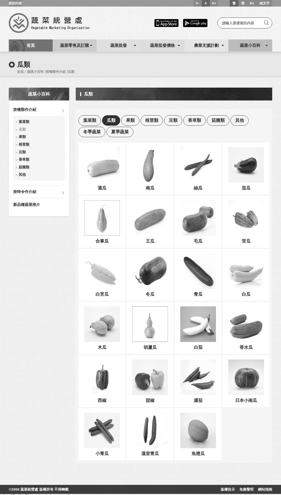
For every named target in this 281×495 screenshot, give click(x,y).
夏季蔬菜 (120, 131)
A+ (214, 3)
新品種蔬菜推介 (26, 204)
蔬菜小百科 (35, 71)
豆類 (22, 152)
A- (197, 3)
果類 (22, 137)
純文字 (264, 3)
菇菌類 (24, 167)
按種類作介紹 (56, 71)
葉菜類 (24, 122)
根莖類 (24, 144)
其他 (22, 174)
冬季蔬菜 (92, 131)
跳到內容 (15, 3)
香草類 (24, 159)
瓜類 (71, 71)
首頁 (20, 71)
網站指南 (265, 489)
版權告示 (228, 489)
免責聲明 (246, 489)
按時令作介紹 (24, 191)
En (252, 3)
